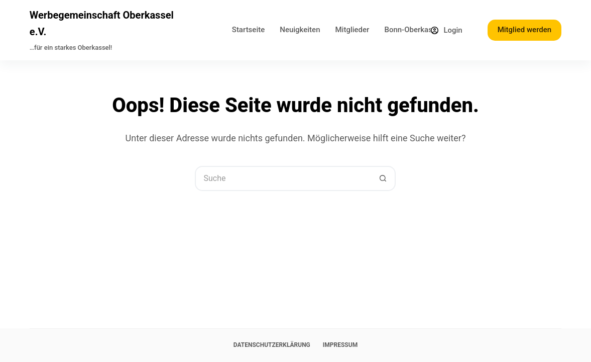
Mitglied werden (524, 29)
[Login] (446, 30)
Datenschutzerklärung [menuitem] (271, 344)
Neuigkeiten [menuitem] (300, 29)
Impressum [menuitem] (340, 344)
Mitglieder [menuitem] (352, 29)
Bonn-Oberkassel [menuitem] (413, 29)
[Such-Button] (383, 178)
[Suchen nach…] (283, 178)
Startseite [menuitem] (248, 29)
